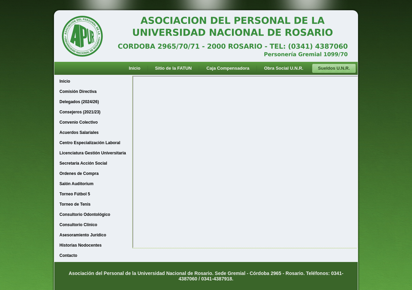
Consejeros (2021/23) (79, 112)
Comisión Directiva (78, 91)
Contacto (68, 255)
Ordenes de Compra (79, 173)
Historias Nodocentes (80, 245)
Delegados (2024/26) (79, 101)
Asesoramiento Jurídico (82, 235)
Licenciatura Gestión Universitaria (92, 153)
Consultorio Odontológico (84, 214)
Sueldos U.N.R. (334, 68)
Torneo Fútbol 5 (74, 194)
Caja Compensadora (227, 68)
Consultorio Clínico (78, 224)
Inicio (134, 68)
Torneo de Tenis (75, 204)
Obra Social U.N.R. (283, 68)
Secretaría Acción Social (83, 163)
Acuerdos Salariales (79, 132)
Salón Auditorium (76, 183)
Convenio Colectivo (78, 122)
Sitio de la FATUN (173, 68)
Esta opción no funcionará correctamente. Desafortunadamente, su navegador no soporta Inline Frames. (245, 162)
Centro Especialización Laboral (89, 142)
